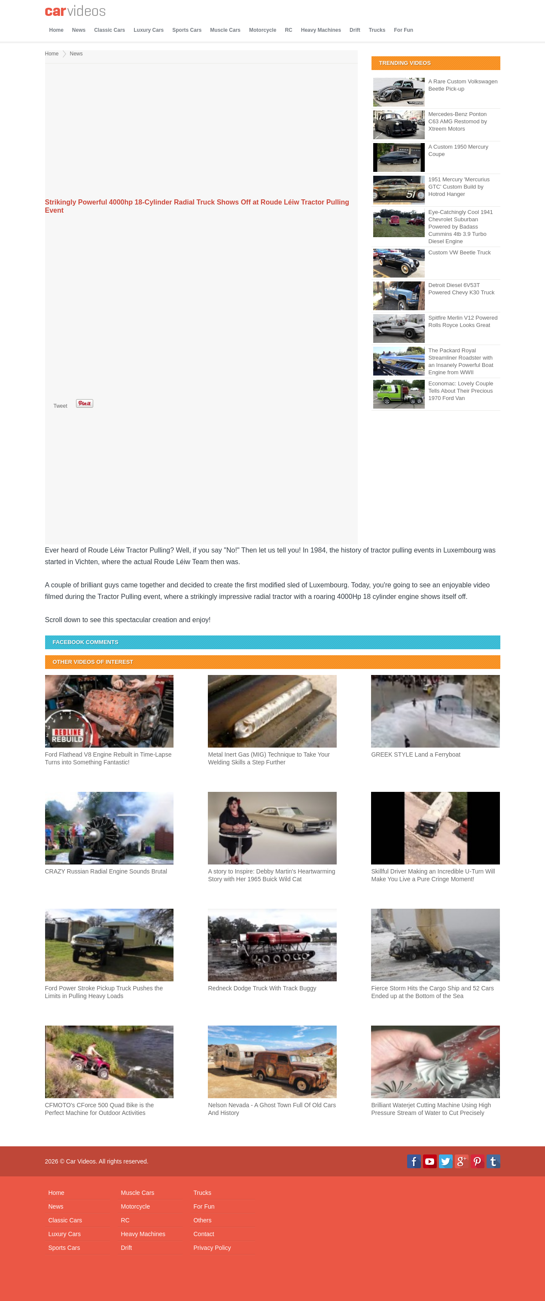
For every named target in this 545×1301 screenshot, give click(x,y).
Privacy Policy (212, 1247)
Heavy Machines (321, 30)
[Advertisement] (201, 132)
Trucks (377, 30)
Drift (355, 30)
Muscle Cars (225, 30)
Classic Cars (109, 30)
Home (56, 30)
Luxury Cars (149, 30)
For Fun (403, 30)
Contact (204, 1234)
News (78, 30)
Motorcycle (262, 30)
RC (288, 30)
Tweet (60, 406)
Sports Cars (186, 30)
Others (203, 1220)
